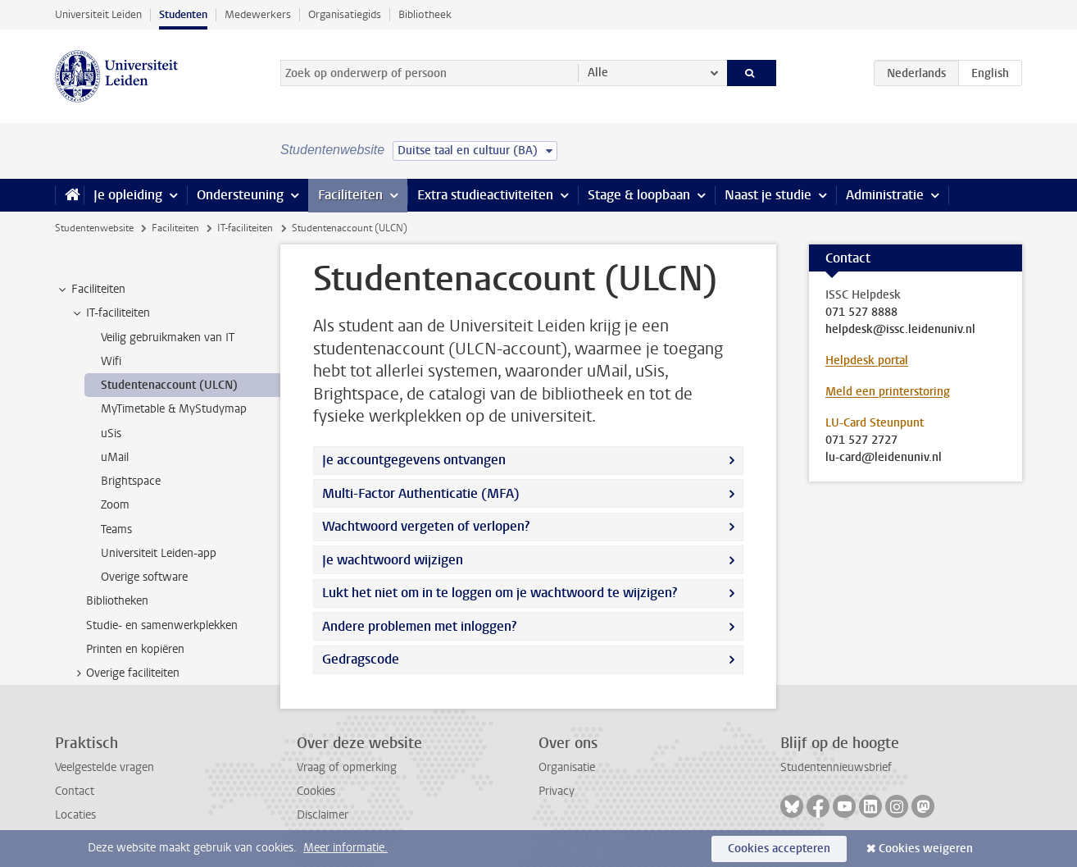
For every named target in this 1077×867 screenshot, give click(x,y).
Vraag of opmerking (347, 767)
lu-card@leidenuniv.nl (883, 457)
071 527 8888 (861, 312)
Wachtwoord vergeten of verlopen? (425, 526)
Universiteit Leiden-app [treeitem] (158, 553)
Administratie (885, 194)
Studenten (183, 14)
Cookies (316, 791)
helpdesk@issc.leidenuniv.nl (900, 329)
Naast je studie (768, 194)
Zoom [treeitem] (115, 505)
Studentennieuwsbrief (836, 767)
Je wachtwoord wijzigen (392, 559)
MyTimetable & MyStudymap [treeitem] (174, 409)
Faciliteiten (350, 194)
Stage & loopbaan (639, 194)
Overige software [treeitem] (144, 577)
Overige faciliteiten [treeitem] (125, 673)
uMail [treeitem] (115, 457)
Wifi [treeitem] (111, 361)
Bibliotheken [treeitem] (117, 601)
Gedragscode (360, 659)
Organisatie (566, 767)
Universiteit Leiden (98, 14)
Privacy (556, 791)
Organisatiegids (344, 14)
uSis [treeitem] (111, 433)
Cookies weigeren (926, 848)
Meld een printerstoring (887, 391)
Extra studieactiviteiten (485, 194)
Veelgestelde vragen (104, 767)
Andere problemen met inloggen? (419, 626)
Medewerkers (258, 14)
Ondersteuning (240, 194)
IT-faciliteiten (245, 228)
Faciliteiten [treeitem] (90, 289)
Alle (598, 72)
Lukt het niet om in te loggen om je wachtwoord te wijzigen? (499, 592)
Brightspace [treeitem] (131, 481)
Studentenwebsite (94, 228)
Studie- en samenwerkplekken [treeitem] (162, 625)
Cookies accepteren (779, 848)
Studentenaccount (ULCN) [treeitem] (169, 385)
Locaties (75, 815)
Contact (74, 791)
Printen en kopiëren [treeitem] (135, 649)
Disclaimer (322, 815)
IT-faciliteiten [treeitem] (110, 313)
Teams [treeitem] (116, 529)
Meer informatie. (345, 848)
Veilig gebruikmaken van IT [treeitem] (167, 337)
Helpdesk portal (866, 360)
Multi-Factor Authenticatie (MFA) (421, 493)
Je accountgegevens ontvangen (414, 459)
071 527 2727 (861, 440)
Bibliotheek (425, 14)
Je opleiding (127, 194)
